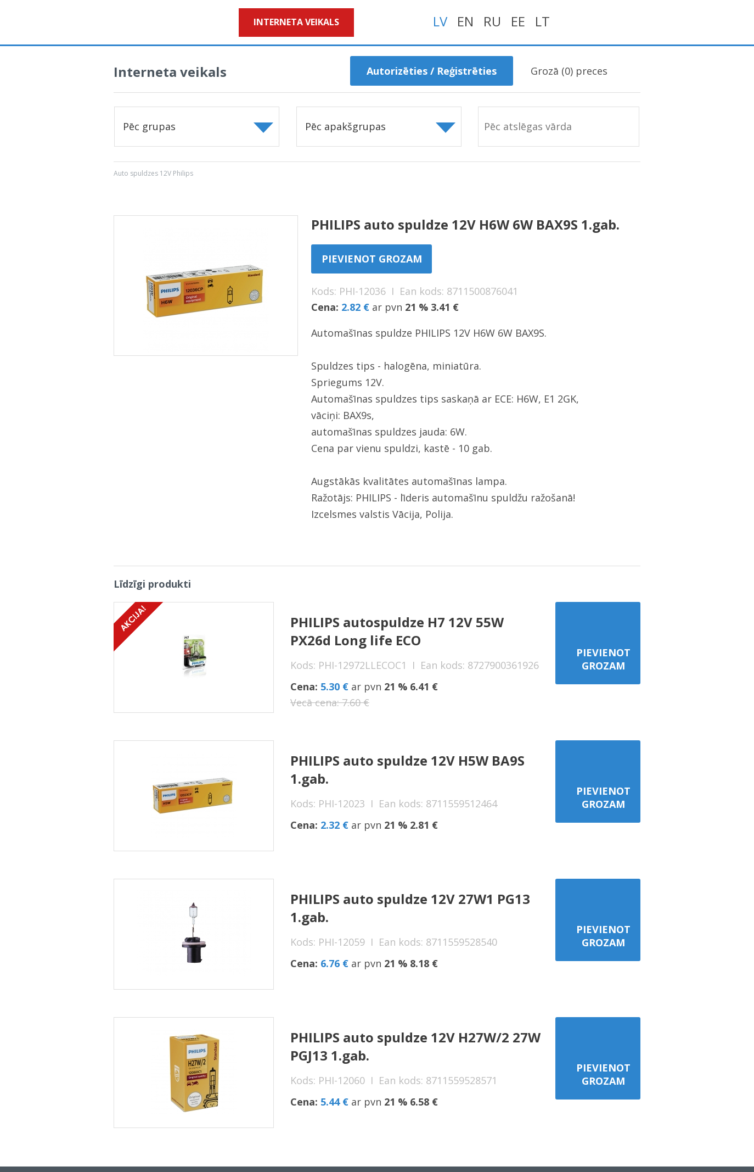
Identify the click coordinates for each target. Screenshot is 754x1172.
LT (542, 21)
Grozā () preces (569, 70)
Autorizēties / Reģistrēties (432, 70)
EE (518, 21)
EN (465, 21)
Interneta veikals (296, 22)
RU (492, 21)
